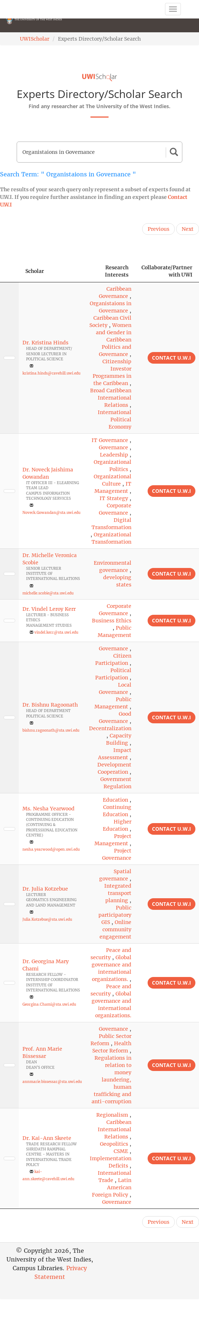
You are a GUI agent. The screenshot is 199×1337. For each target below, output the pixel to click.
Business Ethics (111, 620)
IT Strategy (114, 498)
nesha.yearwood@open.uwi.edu (51, 849)
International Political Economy (114, 419)
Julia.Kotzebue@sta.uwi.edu (47, 919)
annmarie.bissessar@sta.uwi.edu (52, 1081)
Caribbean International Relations (114, 1129)
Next (188, 229)
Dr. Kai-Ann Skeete (46, 1138)
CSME (121, 1151)
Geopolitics (114, 1144)
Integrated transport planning (117, 893)
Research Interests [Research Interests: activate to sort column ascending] (116, 271)
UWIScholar (34, 39)
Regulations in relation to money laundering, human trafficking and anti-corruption (111, 1080)
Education (115, 800)
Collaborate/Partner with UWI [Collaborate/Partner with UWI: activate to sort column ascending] (166, 271)
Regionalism (112, 1115)
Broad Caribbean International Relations (110, 397)
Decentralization (110, 728)
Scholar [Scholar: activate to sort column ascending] (34, 271)
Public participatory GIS (114, 914)
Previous (158, 229)
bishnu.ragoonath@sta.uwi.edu (50, 730)
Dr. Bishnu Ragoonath (50, 705)
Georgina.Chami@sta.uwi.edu (49, 1004)
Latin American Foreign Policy (111, 1187)
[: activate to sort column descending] (9, 271)
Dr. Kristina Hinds (45, 342)
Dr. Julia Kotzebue (45, 889)
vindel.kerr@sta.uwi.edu (56, 632)
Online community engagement (115, 929)
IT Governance (110, 440)
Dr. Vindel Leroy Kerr (49, 609)
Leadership (114, 454)
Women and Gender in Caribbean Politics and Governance (113, 339)
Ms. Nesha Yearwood (48, 808)
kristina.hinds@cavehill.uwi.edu (51, 373)
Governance (113, 447)
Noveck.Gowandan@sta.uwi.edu (51, 512)
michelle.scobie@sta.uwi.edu (47, 593)
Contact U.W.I (171, 357)
